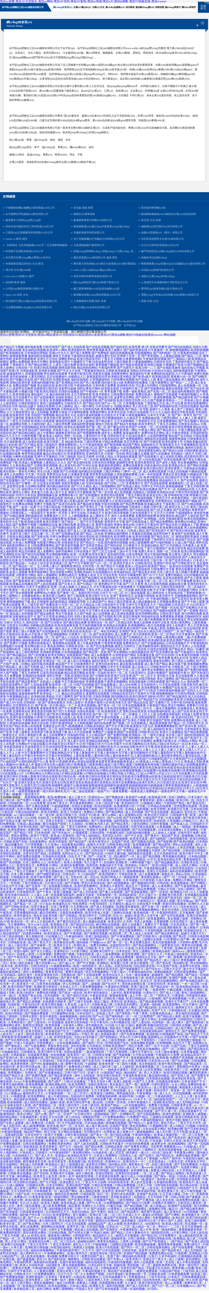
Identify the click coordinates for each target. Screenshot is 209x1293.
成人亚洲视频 (123, 494)
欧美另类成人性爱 (97, 915)
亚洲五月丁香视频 (146, 1161)
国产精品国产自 (148, 702)
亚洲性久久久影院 (94, 1208)
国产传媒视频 (122, 1057)
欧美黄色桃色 (20, 1066)
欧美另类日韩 (52, 420)
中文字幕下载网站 (165, 592)
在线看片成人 (61, 432)
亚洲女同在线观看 (112, 497)
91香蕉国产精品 (156, 708)
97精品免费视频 (112, 444)
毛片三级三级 (21, 530)
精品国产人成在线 (187, 518)
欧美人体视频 (73, 865)
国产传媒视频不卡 (132, 971)
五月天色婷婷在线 (166, 856)
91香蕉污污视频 (44, 719)
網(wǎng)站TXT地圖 (103, 323)
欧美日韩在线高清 (151, 1285)
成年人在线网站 (14, 477)
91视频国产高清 (173, 367)
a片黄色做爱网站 (87, 1081)
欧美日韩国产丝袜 (135, 631)
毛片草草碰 (21, 1090)
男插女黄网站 (20, 838)
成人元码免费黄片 (55, 737)
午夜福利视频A (142, 1137)
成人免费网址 (46, 554)
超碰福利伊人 (15, 376)
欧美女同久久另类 (120, 924)
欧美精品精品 (150, 548)
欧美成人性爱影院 (63, 838)
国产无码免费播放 (186, 1167)
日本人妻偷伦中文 (138, 1235)
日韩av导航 (177, 1199)
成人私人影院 (9, 853)
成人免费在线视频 (53, 1051)
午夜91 (162, 1223)
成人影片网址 (70, 651)
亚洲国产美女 (128, 633)
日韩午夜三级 (159, 509)
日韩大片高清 (173, 1143)
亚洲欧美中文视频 (62, 1175)
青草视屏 (7, 1039)
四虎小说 (137, 1072)
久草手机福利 (168, 1258)
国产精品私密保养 (60, 1078)
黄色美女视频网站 (148, 1051)
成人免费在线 (35, 1125)
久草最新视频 (54, 1096)
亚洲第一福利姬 (151, 1007)
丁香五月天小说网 (94, 1184)
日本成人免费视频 (24, 545)
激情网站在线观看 (53, 1229)
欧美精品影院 (161, 379)
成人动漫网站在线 (131, 817)
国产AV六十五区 (153, 577)
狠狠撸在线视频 (41, 601)
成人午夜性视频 (50, 669)
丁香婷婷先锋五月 (184, 364)
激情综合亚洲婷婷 (67, 1196)
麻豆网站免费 (67, 527)
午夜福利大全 (70, 509)
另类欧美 (31, 1075)
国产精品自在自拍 (187, 681)
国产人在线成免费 (36, 687)
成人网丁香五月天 (40, 944)
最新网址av (155, 1039)
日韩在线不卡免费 (149, 906)
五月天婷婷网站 (124, 423)
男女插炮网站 (151, 450)
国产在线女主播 (10, 823)
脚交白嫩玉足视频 (137, 456)
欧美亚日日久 (63, 947)
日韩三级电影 (137, 1241)
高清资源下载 (40, 734)
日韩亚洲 (105, 918)
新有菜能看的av (97, 862)
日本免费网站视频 (55, 613)
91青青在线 (29, 930)
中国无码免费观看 (138, 1146)
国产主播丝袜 (145, 1202)
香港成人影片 (193, 402)
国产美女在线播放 (36, 702)
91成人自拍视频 (177, 474)
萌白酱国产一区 (124, 859)
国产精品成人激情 (169, 1019)
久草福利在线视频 (18, 725)
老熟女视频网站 (44, 1285)
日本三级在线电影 (12, 939)
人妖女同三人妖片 (12, 1036)
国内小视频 (129, 1066)
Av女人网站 (178, 1087)
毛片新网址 (168, 1190)
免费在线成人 (144, 397)
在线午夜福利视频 (89, 417)
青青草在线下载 (138, 992)
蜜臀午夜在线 (74, 1066)
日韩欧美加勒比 (94, 728)
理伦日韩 (115, 1255)
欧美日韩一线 (185, 802)
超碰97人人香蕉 (159, 411)
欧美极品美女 (153, 506)
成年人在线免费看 (123, 518)
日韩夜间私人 (18, 515)
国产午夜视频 (73, 936)
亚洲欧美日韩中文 (102, 953)
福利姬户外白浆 (30, 1217)
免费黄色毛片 (132, 645)
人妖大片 (84, 1007)
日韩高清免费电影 (72, 915)
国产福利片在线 (77, 998)
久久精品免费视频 (12, 479)
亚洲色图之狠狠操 (189, 1042)
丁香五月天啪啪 (111, 361)
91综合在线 (47, 870)
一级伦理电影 (17, 912)
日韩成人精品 (136, 533)
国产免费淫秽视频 (196, 672)
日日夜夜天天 (132, 548)
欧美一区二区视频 (83, 882)
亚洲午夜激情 (9, 592)
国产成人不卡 (44, 1158)
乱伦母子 (11, 942)
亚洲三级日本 (140, 989)
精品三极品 (102, 1004)
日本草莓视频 (190, 1054)
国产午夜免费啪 (35, 1048)
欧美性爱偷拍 (17, 832)
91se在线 (30, 820)
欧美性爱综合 (23, 918)
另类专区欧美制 (28, 829)
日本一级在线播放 (138, 977)
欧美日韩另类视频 (117, 515)
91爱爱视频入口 (14, 631)
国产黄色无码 (196, 805)
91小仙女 (45, 906)
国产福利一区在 (93, 1045)
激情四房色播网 (65, 423)
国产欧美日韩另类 (195, 820)
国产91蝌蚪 (173, 1217)
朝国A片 (28, 1140)
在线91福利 (21, 953)
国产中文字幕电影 (92, 524)
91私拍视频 (119, 1093)
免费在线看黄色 (133, 468)
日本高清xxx (143, 1090)
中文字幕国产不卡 (117, 1060)
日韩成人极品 (50, 642)
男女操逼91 (116, 1087)
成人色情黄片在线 (128, 942)
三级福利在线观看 (140, 660)
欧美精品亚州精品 (120, 379)
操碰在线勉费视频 (48, 411)
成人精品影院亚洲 (191, 1238)
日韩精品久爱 (17, 1220)
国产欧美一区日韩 (47, 708)
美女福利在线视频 (34, 352)
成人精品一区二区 (144, 1229)
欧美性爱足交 (26, 867)
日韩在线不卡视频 (103, 853)
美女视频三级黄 (178, 921)
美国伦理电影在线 (160, 1241)
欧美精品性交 (193, 933)
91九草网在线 (79, 909)
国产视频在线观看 (165, 613)
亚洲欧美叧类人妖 (97, 826)
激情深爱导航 (67, 370)
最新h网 (141, 1027)
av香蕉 (138, 962)
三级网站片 (149, 1152)
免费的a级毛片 (67, 577)
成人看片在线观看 (29, 992)
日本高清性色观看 (83, 432)
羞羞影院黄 (82, 1093)
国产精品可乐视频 (77, 853)
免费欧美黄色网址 (60, 1146)
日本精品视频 (197, 859)
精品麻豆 (177, 814)
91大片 (38, 841)
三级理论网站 (169, 420)
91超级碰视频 (60, 808)
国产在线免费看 (183, 1250)
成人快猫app (158, 1208)
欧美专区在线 (117, 414)
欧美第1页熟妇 (87, 722)
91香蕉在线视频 (85, 1140)
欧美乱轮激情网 (74, 429)
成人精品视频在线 (144, 604)
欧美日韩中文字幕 (50, 1054)
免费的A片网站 (94, 814)
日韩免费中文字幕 (163, 571)
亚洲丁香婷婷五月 (122, 598)
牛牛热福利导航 (72, 1125)
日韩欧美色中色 (160, 669)
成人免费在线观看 (154, 474)
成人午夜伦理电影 (177, 435)
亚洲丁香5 (114, 1258)
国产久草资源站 (117, 500)
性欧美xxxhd (13, 921)
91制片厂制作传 (171, 1161)
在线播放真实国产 (102, 1010)
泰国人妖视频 (165, 802)
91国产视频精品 (194, 367)
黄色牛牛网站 (40, 364)
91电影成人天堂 (194, 1149)
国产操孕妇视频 (184, 844)
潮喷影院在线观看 (156, 441)
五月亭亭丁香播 (65, 441)
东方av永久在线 (38, 927)
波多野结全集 (15, 488)
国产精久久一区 (33, 823)
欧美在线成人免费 (73, 1205)
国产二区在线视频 (132, 1081)
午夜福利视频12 (160, 601)
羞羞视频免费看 (35, 799)
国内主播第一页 (26, 693)
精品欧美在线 (74, 444)
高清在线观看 (103, 808)
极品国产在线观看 (116, 1220)
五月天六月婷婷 (164, 515)
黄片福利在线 (48, 1223)
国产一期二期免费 (171, 959)
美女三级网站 (166, 681)
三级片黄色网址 (56, 482)
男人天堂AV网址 (16, 1244)
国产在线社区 (74, 1060)
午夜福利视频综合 (152, 1122)
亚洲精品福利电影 (97, 743)
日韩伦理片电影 (170, 616)
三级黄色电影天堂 (12, 882)
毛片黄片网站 (43, 660)
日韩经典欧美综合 (196, 453)
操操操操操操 (31, 642)
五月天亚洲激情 (192, 1229)
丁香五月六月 (132, 559)
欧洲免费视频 (163, 400)
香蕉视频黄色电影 (191, 1232)
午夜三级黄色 (21, 734)
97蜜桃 (80, 1001)
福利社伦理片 (157, 699)
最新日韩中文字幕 (99, 912)
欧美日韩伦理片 (154, 471)
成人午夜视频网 (50, 651)
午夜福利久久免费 (168, 1057)
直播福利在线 (58, 622)
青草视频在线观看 (43, 850)
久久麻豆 (131, 1285)
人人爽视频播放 (78, 518)
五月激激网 (187, 915)
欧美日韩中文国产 (43, 571)
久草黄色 (79, 862)
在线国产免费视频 (43, 417)
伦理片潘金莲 (40, 909)
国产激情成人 (14, 1048)
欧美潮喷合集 (123, 539)
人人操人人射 (40, 897)
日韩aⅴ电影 (151, 850)
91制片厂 (145, 867)
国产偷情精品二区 (45, 1107)
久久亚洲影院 (107, 693)
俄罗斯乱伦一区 (139, 1167)
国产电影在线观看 (132, 367)
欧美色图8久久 (134, 1226)
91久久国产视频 (151, 402)
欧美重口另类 (120, 965)
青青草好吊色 (83, 1241)
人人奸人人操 (147, 716)
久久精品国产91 (97, 604)
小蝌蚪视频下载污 (141, 865)
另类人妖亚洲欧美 (120, 962)
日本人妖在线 (199, 1235)
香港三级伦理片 (69, 1107)
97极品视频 (174, 992)
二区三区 (115, 1217)
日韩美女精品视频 (18, 539)
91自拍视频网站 (131, 450)
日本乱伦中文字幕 (12, 888)
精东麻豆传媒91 (30, 1181)
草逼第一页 (178, 1093)
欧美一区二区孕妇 (163, 636)
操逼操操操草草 (28, 696)
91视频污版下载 (28, 394)
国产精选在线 (109, 1081)
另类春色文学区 (195, 1164)
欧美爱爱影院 (76, 456)
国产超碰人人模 (145, 382)
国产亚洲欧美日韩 (111, 811)
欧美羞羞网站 (157, 921)
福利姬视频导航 (183, 373)
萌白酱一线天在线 (55, 631)
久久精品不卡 (132, 420)
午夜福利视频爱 (12, 1134)
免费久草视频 (61, 660)
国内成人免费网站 (73, 592)
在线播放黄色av (31, 598)
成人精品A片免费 (11, 503)
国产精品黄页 (193, 1066)
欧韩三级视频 (63, 894)
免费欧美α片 (174, 631)
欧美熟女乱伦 (177, 468)
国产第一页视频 (188, 613)
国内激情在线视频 (116, 545)
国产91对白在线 (87, 468)
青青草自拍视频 (192, 947)
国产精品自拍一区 (163, 989)
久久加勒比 (76, 826)
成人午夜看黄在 (35, 716)
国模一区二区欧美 (168, 554)
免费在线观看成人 (40, 645)
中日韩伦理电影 (185, 696)
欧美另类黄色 (21, 622)
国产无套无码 (91, 1063)
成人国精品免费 (90, 1193)
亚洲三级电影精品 (97, 939)
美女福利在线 (46, 388)
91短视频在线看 (10, 456)
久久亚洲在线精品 (121, 503)
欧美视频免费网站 (61, 402)
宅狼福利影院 (174, 521)
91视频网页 (99, 1113)
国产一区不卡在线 (157, 1048)
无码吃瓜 (44, 820)
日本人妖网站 (86, 423)
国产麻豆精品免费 (75, 625)
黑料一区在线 (73, 438)
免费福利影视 (197, 1087)
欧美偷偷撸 (15, 1104)
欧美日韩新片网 (163, 867)
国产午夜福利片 (185, 654)
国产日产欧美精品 (155, 1244)
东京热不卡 (38, 1021)
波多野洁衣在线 (143, 1030)
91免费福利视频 (20, 441)
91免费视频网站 (114, 1205)
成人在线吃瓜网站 (171, 459)
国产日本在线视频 (33, 482)
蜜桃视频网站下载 (18, 604)
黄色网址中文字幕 (110, 586)
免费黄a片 (21, 1199)
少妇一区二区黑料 (24, 411)
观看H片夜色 (92, 900)
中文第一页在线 (35, 477)
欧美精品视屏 (33, 524)
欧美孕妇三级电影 (58, 491)
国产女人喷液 (193, 580)
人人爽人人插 (188, 420)
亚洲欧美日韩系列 (104, 870)
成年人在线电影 (85, 1078)
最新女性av (9, 980)
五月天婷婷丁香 (158, 1199)
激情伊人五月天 (72, 420)
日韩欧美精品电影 (51, 500)
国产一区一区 (9, 663)
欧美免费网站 (37, 1098)
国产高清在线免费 (117, 542)
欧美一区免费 (79, 556)
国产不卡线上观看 (193, 604)
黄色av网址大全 (10, 500)
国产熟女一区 (43, 983)
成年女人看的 (24, 731)
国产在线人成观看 (12, 1125)
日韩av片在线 (167, 891)
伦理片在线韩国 (129, 580)
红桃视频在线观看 (190, 1258)
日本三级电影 (67, 459)
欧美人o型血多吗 (136, 568)
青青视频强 (47, 1190)
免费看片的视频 (159, 1107)
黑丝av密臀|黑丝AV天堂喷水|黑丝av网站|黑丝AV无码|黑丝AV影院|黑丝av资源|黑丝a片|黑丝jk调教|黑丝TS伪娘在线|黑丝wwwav (81, 337)
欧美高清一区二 (89, 633)
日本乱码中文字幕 (100, 1267)
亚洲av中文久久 (59, 355)
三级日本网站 (112, 474)
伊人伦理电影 (72, 986)
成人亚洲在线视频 (30, 551)
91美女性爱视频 (53, 551)
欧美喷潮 (162, 1060)
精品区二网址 (52, 950)
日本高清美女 (179, 927)
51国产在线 (22, 1196)
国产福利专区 (119, 349)
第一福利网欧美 (132, 471)
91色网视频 (163, 1045)
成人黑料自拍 (155, 595)
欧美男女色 (159, 1146)
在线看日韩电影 (144, 598)
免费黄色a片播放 (45, 595)
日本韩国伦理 (26, 894)
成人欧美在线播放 (33, 1258)
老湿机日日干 (71, 559)
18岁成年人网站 (73, 1027)
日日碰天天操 (123, 571)
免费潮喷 (60, 1202)
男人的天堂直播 (141, 1184)
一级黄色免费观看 (146, 1273)
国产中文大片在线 (69, 373)
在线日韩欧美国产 (167, 1170)
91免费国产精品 (138, 1119)
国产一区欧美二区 (100, 859)
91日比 (47, 1217)
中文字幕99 (190, 1007)
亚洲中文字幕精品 (46, 459)
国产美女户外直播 (95, 642)
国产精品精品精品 (24, 435)
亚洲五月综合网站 (101, 622)
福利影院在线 (160, 1235)
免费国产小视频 (102, 734)
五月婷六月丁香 (37, 1211)
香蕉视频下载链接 (107, 367)
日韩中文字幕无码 (20, 1273)
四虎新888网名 (33, 936)
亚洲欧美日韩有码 (46, 989)
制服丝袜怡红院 (158, 1027)
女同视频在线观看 (196, 897)
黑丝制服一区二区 (27, 740)
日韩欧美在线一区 (77, 648)
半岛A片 (125, 1039)
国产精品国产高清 (27, 521)
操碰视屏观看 (68, 722)
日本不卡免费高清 (38, 589)
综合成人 (94, 873)
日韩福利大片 (199, 826)
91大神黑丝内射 (89, 411)
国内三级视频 (40, 1042)
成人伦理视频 (101, 616)
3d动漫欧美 (53, 1267)
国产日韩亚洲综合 (82, 1090)
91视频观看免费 (139, 542)
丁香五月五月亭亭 (189, 1125)
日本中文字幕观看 (119, 669)
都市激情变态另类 (35, 1164)
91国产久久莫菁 (144, 1084)
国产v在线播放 (37, 657)
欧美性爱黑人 (174, 471)
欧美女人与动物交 (72, 1173)
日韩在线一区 (24, 370)
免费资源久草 (193, 1285)
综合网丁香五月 (57, 805)
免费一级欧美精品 (134, 394)
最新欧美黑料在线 (165, 1267)
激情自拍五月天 (170, 648)
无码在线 (38, 971)
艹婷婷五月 (163, 998)
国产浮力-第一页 (166, 1113)
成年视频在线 (94, 1027)
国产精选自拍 (89, 559)
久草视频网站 (63, 933)
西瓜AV (41, 1261)
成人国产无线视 (28, 669)
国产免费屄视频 (117, 737)
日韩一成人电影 (57, 542)
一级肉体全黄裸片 (117, 1072)
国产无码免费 (132, 820)
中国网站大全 (34, 631)
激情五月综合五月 (37, 1081)
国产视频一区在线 (167, 610)
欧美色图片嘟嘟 (96, 669)
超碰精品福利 (86, 1244)
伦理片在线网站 (142, 743)
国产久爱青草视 (78, 1021)
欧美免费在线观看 (171, 530)
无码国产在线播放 (15, 471)
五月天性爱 (180, 1134)
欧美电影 (174, 986)
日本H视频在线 (120, 1024)
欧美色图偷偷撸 (118, 841)
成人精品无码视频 (21, 660)
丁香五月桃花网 (194, 488)
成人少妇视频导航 (86, 402)
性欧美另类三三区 (177, 1072)
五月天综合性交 (76, 921)
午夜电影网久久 (98, 1051)
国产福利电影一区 (165, 355)
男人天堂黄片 (153, 1075)
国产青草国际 (150, 358)
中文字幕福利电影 (73, 684)
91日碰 (109, 1027)
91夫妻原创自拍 (108, 441)
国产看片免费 (70, 980)
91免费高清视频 (23, 506)
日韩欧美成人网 (102, 1007)
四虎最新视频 (34, 376)
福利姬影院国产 (165, 1101)
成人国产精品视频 (149, 859)
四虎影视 (14, 1007)
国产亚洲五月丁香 (92, 509)
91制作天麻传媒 (116, 856)
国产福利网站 (132, 740)
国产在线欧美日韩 (110, 619)
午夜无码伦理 (31, 1007)
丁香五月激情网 (42, 1030)
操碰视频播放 (120, 1173)
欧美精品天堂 (113, 639)
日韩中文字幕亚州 (147, 527)
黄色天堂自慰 (40, 725)
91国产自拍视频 (83, 687)
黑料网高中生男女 (189, 1069)
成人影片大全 (58, 494)
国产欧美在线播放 (146, 491)
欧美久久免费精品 (171, 734)
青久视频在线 (190, 382)
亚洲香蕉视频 (95, 684)
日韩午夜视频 (160, 826)
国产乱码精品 (143, 613)
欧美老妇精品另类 (170, 862)
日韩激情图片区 (84, 666)
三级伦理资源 (92, 444)
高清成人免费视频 (30, 465)
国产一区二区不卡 (144, 678)
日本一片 (188, 1196)
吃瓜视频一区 (194, 1226)
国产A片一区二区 (101, 565)
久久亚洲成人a (186, 1173)
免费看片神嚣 (58, 414)
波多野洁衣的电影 (77, 1024)
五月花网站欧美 (10, 651)
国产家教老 (194, 1199)
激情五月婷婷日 (124, 648)
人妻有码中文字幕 (95, 438)
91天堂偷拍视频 (17, 512)
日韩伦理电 (97, 835)
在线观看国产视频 (185, 503)
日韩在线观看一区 (35, 1113)
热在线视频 (58, 1057)
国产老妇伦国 (116, 1122)
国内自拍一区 (35, 625)
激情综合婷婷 (110, 583)
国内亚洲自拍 (35, 1036)
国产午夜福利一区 (92, 394)
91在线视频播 (182, 1096)
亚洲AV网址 (25, 811)
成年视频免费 (114, 921)
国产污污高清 (147, 693)
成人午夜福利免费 (89, 645)
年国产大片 (159, 1013)
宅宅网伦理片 (93, 1134)
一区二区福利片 (195, 589)
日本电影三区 (9, 1152)
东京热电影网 (184, 678)
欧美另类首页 (57, 1164)
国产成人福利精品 (88, 838)
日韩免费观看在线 (194, 1279)
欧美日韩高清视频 (46, 370)
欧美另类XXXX (61, 930)
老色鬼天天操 (40, 494)
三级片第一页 (159, 562)
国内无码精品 (137, 862)
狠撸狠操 (172, 1110)
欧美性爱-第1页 (139, 349)
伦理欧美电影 (61, 382)
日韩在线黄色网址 (159, 1250)
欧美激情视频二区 (148, 1069)
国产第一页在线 (102, 494)
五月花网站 (191, 832)
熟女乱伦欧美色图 (46, 918)
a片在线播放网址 (135, 1107)
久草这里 (70, 1007)
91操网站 (128, 900)
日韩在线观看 (156, 684)
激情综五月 (173, 1033)
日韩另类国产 (52, 349)
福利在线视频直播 (122, 355)
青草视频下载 (104, 1090)
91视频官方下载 (81, 364)
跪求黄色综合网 (64, 944)
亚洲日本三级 (99, 1217)
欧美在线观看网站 (196, 405)
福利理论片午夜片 (33, 491)
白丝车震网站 (154, 1072)
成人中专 (145, 1232)
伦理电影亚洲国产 (77, 1101)
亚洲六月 (93, 1075)
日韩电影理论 (82, 1238)
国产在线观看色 (146, 900)
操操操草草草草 (64, 462)
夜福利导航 (126, 1098)
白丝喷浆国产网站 (124, 657)
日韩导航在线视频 (166, 1187)
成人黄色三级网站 (61, 471)
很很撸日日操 (198, 497)
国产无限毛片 (126, 370)
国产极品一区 (177, 725)
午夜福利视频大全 (94, 1273)
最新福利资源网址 (110, 468)
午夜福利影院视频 (154, 361)
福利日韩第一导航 (58, 678)
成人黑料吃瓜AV (31, 1255)
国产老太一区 (99, 1137)
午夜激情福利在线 (140, 974)
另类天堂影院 (52, 1181)
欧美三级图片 (114, 352)
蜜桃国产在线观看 (166, 397)
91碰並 (84, 942)
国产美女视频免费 (21, 595)
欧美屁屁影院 (141, 571)
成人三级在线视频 (89, 601)
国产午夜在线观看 (107, 719)
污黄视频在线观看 (106, 479)
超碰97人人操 (43, 1039)
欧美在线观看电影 (171, 1152)
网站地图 (170, 337)
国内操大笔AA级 (112, 385)
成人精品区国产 (133, 521)
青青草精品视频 (31, 456)
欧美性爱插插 (172, 1116)
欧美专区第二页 (10, 1226)
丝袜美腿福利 (23, 1170)
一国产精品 (176, 1244)
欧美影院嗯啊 (200, 352)
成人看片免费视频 (150, 622)
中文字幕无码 (99, 1024)
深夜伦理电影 (79, 491)
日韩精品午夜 (104, 571)
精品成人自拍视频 (86, 1232)
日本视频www (186, 1288)
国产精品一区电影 (197, 977)
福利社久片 (197, 879)
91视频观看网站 (61, 968)
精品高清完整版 (74, 675)
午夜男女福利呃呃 (12, 1087)
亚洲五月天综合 (47, 361)
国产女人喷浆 (21, 971)
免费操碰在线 (151, 420)
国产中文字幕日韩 (117, 728)
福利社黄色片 (100, 663)
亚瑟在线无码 (184, 719)
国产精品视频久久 (89, 583)
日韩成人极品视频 (29, 826)
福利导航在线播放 (70, 731)
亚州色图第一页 (55, 998)
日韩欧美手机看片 (112, 1146)
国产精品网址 (91, 580)
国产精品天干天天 (102, 942)
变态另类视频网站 (97, 974)
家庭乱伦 (168, 876)
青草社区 (117, 1004)
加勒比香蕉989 (98, 1087)
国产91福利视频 (160, 545)
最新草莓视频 (132, 995)
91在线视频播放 (71, 654)
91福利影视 (88, 1196)
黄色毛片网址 (27, 474)
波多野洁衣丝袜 (190, 968)
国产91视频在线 (114, 551)
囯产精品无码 (92, 405)
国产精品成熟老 (44, 616)
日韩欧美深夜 (158, 1276)
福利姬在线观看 (126, 930)
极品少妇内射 (9, 447)
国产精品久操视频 (29, 1004)
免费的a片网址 (118, 1113)
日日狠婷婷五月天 (57, 1214)
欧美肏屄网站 (180, 500)
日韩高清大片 (73, 405)
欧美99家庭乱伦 (154, 479)
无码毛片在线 (76, 613)
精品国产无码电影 (122, 613)
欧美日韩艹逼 (136, 1190)
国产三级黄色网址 (126, 681)
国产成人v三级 (77, 533)
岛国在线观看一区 (89, 713)
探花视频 (165, 939)
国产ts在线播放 (160, 456)
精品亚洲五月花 (65, 417)
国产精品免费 (94, 1149)
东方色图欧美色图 (30, 562)
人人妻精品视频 (170, 358)
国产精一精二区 (96, 429)
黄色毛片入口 (79, 959)
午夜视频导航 (29, 1119)
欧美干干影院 (40, 838)
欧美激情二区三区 (46, 731)
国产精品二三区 (191, 358)
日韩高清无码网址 (126, 1007)
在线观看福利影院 (159, 713)
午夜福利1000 (13, 1149)
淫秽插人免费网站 (63, 1081)
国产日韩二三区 (114, 485)
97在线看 (156, 1143)
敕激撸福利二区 (179, 485)
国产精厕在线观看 (64, 530)
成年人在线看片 (176, 628)
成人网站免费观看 (122, 959)
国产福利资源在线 (135, 352)
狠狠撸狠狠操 (165, 696)
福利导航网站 (64, 554)
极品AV (130, 906)
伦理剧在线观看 (10, 856)
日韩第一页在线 (114, 456)
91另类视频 (44, 956)
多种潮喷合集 (140, 1173)
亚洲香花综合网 (39, 1244)
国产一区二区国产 (61, 1116)
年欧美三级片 (10, 1131)
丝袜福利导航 (76, 737)
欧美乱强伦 (39, 1238)
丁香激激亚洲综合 (93, 373)
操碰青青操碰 (177, 441)
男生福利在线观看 (55, 376)
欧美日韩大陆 (64, 388)
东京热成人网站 (140, 1220)
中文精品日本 (124, 1090)
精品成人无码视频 (21, 616)
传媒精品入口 (77, 379)
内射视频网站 (162, 1220)
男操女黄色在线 (124, 527)
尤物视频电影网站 (186, 598)
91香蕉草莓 (36, 1199)
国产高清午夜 (188, 728)
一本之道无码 (27, 592)
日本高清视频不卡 (177, 645)
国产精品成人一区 (134, 731)
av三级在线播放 (24, 817)
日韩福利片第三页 (132, 391)
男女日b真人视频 (48, 474)
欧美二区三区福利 (71, 610)
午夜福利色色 (83, 388)
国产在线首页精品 (92, 548)
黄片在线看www (47, 965)
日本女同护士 (104, 408)
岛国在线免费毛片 (12, 687)
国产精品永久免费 (107, 432)
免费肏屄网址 (98, 414)
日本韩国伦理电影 (36, 355)
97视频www (98, 944)
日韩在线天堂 (116, 438)
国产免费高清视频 (96, 936)
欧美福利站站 (123, 574)
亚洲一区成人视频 (62, 589)
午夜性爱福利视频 (116, 509)
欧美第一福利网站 (18, 639)
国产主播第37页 (159, 705)
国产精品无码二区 (163, 539)
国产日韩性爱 (152, 444)
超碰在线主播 (177, 586)
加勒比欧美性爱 (20, 385)
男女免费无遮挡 (140, 944)
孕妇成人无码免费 (32, 1167)
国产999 (36, 1066)
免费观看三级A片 (57, 1143)
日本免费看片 (168, 1238)
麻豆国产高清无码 (170, 900)
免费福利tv (96, 829)
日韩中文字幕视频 (60, 1232)
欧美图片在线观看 (43, 423)
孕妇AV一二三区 (169, 1229)
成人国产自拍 (180, 713)
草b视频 (52, 1258)
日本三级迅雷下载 (107, 805)
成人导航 (133, 1122)
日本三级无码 (91, 1107)
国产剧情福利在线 (166, 408)
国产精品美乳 (120, 826)
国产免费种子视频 (24, 527)
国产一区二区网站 (174, 1051)
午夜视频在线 (177, 1013)
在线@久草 (48, 942)
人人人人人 (26, 900)
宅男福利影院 (199, 435)
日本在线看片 (83, 554)
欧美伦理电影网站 (52, 429)
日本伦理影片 (179, 924)
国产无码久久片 (191, 693)
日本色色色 (124, 953)
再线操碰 (47, 1202)
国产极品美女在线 (144, 574)
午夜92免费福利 (60, 539)
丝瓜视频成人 (140, 725)
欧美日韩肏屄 (138, 699)
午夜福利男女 (30, 1131)
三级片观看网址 (159, 385)
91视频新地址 (10, 1054)
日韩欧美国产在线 (16, 844)
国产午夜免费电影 (123, 939)
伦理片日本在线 (26, 497)
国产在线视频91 (10, 482)
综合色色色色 (152, 1282)
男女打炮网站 (177, 708)
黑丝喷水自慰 (166, 1181)
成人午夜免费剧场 (57, 959)
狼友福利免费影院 (183, 394)
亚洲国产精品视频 (135, 1255)
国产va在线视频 (93, 551)
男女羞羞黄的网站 (82, 805)
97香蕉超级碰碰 (20, 571)
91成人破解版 (15, 1187)
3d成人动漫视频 (38, 512)
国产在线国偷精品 (27, 429)
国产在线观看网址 (149, 1116)
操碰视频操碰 (106, 1033)
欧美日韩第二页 (54, 444)
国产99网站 (198, 885)
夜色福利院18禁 (31, 580)
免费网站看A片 (68, 497)
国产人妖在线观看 (46, 586)
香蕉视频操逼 (109, 980)
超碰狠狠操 (102, 1116)
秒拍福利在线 (150, 619)
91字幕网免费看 (78, 414)
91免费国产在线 (170, 690)
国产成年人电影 (166, 465)
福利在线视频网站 (182, 873)
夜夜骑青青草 (49, 710)
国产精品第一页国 (95, 654)
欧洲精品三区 (40, 672)
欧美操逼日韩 (158, 799)
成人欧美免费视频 (55, 1208)
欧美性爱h (22, 968)
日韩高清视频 (101, 699)
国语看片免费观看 (27, 710)
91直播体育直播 (78, 477)
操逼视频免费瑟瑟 (17, 1001)
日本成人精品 (79, 1288)
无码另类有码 (12, 559)
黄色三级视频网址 (52, 405)
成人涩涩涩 (117, 1155)
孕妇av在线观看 (183, 847)
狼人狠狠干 (191, 930)
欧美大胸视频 (100, 660)
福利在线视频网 (66, 1190)
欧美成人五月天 (56, 743)
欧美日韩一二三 (145, 370)
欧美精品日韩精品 (35, 1288)
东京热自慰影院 (173, 580)
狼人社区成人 (118, 533)
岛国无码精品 (80, 1214)
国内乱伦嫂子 (27, 408)
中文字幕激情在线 (105, 589)
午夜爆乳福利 (116, 835)
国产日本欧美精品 (196, 1131)
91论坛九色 (21, 1252)
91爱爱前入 (115, 1211)
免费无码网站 (99, 947)
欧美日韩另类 (177, 551)
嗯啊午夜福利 (92, 420)
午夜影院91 (148, 1042)
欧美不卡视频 (54, 1137)
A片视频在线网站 (109, 471)
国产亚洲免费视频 (175, 1001)
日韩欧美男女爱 (182, 1107)
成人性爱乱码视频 (166, 1090)
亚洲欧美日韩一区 (97, 482)
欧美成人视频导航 (166, 1137)
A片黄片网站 (80, 953)
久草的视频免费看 (126, 477)
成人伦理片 (101, 1143)
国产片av (34, 1220)
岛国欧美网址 (123, 408)
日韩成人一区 (9, 862)
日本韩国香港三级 (132, 980)
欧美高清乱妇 (52, 562)
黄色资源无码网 (41, 713)
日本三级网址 (64, 408)
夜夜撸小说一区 (181, 379)
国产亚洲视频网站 (56, 636)
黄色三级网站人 (10, 598)
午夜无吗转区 (99, 906)
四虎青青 (141, 1063)
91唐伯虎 (7, 814)
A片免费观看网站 (114, 1119)
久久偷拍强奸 (37, 426)
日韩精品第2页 (80, 660)
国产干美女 (44, 894)
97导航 (141, 808)
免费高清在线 (70, 693)
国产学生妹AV (62, 835)
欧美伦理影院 (49, 394)
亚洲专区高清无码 (106, 971)
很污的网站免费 (191, 616)
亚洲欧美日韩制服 (37, 1250)
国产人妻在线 (141, 1024)
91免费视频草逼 (144, 503)
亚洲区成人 (81, 947)
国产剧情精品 (109, 1039)
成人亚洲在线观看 (123, 616)
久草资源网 (78, 912)
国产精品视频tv (64, 983)
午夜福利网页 (164, 1098)
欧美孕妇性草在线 (184, 1081)
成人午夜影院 (99, 1110)
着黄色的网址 (162, 663)
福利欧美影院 (49, 610)
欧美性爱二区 (118, 936)
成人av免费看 (174, 1285)
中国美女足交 (128, 453)
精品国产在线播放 (120, 1273)
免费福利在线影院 (163, 376)
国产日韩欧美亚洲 (101, 678)
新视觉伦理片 (34, 420)
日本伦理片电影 (110, 1131)
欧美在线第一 (9, 474)
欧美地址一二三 (50, 696)
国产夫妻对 (99, 1214)
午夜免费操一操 (147, 1096)
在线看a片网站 (193, 992)
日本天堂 (85, 850)
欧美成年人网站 (57, 352)
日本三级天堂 (166, 574)
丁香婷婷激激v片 (194, 595)
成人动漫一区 (113, 521)
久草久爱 (17, 1250)
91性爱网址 (171, 942)
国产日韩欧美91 (147, 939)
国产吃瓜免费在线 (162, 654)
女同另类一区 (91, 568)
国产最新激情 (21, 583)
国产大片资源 (46, 619)
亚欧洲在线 (30, 1149)
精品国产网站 (131, 447)
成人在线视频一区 (189, 388)
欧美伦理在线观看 (18, 672)
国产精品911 (16, 1211)
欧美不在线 (84, 1030)
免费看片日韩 (195, 708)
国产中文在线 (134, 838)
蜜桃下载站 (76, 1282)
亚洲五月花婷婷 (157, 873)
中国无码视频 (110, 506)
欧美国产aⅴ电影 (136, 429)
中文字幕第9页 (185, 636)
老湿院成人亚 (86, 527)
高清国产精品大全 (12, 1078)
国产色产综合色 (194, 391)
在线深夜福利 (137, 684)
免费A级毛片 (192, 1247)
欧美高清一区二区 (61, 687)
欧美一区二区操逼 (94, 500)
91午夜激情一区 (158, 352)
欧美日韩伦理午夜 (79, 1104)
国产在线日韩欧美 (107, 530)
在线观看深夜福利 (63, 897)
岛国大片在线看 (76, 1161)
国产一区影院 (160, 894)
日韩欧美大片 (23, 1276)
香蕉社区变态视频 (174, 477)
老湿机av (23, 1021)
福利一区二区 (193, 900)
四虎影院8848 (84, 983)
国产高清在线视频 (12, 533)
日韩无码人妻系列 (190, 1205)
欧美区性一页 (20, 924)
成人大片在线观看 (80, 734)
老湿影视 (152, 1036)
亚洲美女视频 (47, 373)
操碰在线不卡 (95, 631)
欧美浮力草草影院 (195, 1143)
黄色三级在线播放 (169, 382)
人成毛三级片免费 (64, 367)
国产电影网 (164, 844)
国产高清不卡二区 (196, 740)
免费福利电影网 (145, 518)
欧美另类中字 (165, 598)
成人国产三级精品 (183, 411)
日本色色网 (43, 835)
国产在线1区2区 (87, 450)
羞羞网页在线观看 (97, 696)
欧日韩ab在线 (189, 1187)
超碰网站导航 (18, 426)
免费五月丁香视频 (157, 927)
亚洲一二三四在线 (134, 651)
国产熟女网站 (32, 1226)
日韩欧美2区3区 (148, 734)
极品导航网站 (49, 915)
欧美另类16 (134, 1261)
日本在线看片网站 (154, 1131)
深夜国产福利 (138, 1110)
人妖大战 (153, 1190)
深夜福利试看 (14, 1137)
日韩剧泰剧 (18, 1057)
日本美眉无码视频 (187, 657)
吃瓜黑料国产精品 (86, 453)
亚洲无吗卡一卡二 (12, 962)
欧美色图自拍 (77, 352)
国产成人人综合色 (67, 639)
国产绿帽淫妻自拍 (49, 876)
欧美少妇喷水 (26, 995)
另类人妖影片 (75, 705)
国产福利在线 (57, 1261)
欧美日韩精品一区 (61, 1140)
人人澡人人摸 (89, 980)
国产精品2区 (149, 1238)
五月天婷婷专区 (21, 1193)
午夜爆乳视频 (58, 512)
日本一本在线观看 (150, 477)
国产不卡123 (115, 950)
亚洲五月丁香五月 (155, 1261)
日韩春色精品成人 (162, 1016)
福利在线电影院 (194, 737)
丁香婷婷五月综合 (163, 542)
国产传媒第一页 (41, 947)
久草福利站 (51, 980)
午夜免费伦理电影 (172, 450)
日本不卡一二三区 (46, 1170)
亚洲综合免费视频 (72, 867)
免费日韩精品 (174, 577)
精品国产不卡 (64, 666)
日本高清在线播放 (116, 710)
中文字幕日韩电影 (97, 1173)
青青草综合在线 (57, 477)
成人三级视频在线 (72, 1167)
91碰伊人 (46, 933)
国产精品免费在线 (167, 936)
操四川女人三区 (179, 509)
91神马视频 (139, 1039)
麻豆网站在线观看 (108, 927)
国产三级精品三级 (179, 361)
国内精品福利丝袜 (58, 488)
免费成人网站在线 (163, 1173)
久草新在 (51, 1279)
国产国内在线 (113, 548)
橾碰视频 (187, 838)
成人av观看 (115, 1226)
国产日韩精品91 (133, 639)
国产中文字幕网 (78, 565)
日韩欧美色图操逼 (117, 373)
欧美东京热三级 (156, 497)
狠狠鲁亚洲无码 (65, 435)
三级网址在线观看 (83, 1033)
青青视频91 (15, 1075)
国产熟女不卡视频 (112, 568)
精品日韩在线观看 (141, 1113)
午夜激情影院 (199, 645)
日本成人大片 (69, 989)
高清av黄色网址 (180, 625)
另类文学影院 (54, 823)
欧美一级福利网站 (57, 1199)
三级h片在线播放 (74, 1084)
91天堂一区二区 (68, 607)
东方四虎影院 (142, 636)
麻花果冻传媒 (12, 352)
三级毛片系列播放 (53, 832)
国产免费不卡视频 (15, 645)
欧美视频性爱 (23, 1039)
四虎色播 (41, 1140)
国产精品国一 (18, 565)
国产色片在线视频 (119, 1021)
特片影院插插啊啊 (122, 1143)
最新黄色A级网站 (60, 1238)
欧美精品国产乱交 (57, 1033)
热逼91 (201, 850)
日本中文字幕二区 (159, 417)
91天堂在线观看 (169, 687)
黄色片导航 (173, 1122)
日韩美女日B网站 (18, 628)
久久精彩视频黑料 (61, 681)
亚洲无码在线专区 (107, 666)
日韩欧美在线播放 (20, 1175)
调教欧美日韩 (31, 610)
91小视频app (13, 1096)
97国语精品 (66, 903)
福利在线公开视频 (193, 370)
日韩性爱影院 (160, 1087)
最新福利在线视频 (40, 358)
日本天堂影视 (12, 610)
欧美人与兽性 (174, 731)
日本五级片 (196, 799)
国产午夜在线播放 (122, 663)
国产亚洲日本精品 (80, 1202)
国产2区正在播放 (161, 512)
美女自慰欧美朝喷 (52, 1072)
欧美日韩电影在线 (188, 1119)
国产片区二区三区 (129, 672)
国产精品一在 (40, 681)
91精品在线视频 (102, 1187)
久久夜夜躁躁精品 (12, 1282)
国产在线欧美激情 (169, 370)
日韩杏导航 (129, 1252)
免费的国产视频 (64, 956)
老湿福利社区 (130, 805)
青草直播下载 (113, 394)
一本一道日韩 (46, 817)
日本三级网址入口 (35, 865)
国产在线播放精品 (153, 645)
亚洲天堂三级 (76, 1229)
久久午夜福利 (184, 376)
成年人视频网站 (47, 577)
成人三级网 (176, 1261)
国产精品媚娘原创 (167, 865)
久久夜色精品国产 (21, 468)
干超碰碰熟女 (184, 515)
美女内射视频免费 (164, 944)
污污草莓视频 (34, 847)
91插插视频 (49, 1220)
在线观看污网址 (188, 592)
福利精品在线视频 (90, 474)
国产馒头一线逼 (165, 1178)
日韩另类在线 (69, 633)
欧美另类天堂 (118, 705)
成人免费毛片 (123, 636)
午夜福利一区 (128, 530)
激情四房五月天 (33, 1096)
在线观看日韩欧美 (60, 888)
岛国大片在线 (14, 1081)
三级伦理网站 (126, 1202)
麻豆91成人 (128, 1178)
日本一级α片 (8, 998)
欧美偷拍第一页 (144, 915)
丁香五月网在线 (135, 497)
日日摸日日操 (54, 885)
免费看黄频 (100, 1030)
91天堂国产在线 (167, 968)
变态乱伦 (190, 814)
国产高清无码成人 (180, 562)
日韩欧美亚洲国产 (115, 1048)
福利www (179, 953)
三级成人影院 (30, 651)
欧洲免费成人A (53, 580)
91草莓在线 (58, 820)
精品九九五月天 (10, 438)
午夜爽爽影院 (190, 447)
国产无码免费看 (93, 731)
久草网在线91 (17, 1024)
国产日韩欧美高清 (64, 601)
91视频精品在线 (47, 527)
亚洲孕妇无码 (126, 388)
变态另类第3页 (133, 444)
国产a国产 (55, 1084)
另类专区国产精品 (35, 856)
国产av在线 (114, 820)
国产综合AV (154, 971)
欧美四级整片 (108, 876)
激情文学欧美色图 (183, 414)
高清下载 (34, 1051)
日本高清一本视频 (109, 882)
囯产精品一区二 (67, 942)
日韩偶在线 (68, 977)
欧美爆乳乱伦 (62, 906)
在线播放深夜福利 (169, 716)
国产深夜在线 (40, 539)
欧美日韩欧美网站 (61, 672)
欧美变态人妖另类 (46, 1178)
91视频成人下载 (188, 527)
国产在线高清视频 (97, 349)
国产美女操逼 (95, 542)
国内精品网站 (9, 1119)
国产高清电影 (28, 1223)
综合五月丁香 (77, 859)
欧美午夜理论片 (99, 844)
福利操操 (82, 944)
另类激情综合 (164, 503)
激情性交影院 (194, 450)
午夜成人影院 (157, 631)
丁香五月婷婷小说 (64, 583)
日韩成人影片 (54, 853)
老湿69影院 (32, 1202)
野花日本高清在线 (93, 885)
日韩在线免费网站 (186, 974)
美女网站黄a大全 (35, 648)
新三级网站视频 (41, 583)
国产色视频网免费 (89, 435)
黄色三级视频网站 (193, 995)
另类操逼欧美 (29, 373)
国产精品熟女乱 (198, 1051)
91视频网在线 (159, 1128)
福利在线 (85, 1019)
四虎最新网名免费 (111, 1285)
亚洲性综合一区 (97, 625)
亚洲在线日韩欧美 (73, 669)
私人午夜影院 (29, 1072)
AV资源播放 (55, 1024)
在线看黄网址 (38, 844)
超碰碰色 (157, 977)
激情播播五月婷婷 (149, 853)
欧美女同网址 (57, 657)
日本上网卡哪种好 (23, 876)
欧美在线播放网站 (166, 983)
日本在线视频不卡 (115, 1279)
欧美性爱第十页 (172, 444)
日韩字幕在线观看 (143, 829)
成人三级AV (171, 962)
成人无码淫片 (193, 1152)
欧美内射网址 (138, 642)
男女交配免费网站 (131, 933)
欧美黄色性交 (54, 1036)
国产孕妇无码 (43, 382)
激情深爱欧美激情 (187, 539)
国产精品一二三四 (182, 385)
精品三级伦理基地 (120, 604)
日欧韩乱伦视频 (181, 1027)
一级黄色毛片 (9, 737)
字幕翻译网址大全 (148, 589)
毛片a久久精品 (30, 1205)
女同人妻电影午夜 (30, 737)
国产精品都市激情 (21, 450)
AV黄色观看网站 (11, 642)
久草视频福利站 (100, 382)
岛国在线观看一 (74, 1054)
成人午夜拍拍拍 (58, 1098)
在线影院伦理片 (121, 947)
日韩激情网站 (168, 388)
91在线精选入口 (23, 1158)
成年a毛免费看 (30, 1229)
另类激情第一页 (107, 897)
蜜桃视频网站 (145, 1134)
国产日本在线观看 (108, 1252)
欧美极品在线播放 (21, 586)
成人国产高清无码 (174, 1140)
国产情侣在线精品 (180, 349)
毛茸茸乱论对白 (113, 838)
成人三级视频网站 (104, 488)
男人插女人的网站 (183, 663)
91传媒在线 (100, 1155)
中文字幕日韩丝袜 (49, 509)
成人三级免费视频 (108, 956)
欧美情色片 (186, 1184)
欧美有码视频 (141, 539)
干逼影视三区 (172, 506)
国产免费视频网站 (132, 441)
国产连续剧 (98, 1211)
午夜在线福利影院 (27, 814)
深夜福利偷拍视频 (138, 835)
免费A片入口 (170, 909)
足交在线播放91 (57, 379)
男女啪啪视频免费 (119, 1181)
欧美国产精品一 (158, 568)
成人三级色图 (63, 811)
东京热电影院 (148, 1066)
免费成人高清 (87, 577)
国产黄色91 (152, 838)
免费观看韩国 (40, 622)
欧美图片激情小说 (96, 705)
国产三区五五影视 (104, 554)
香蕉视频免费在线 (143, 1060)
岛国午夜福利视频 (72, 1264)
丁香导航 (167, 950)
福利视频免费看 (67, 850)
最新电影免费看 (10, 743)
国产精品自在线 (138, 705)
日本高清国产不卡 (194, 1084)
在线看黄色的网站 (73, 847)
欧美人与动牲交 (71, 814)
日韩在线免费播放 (146, 482)
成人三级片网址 (21, 1285)
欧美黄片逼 (9, 900)
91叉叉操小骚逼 (170, 1196)
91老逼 (129, 950)
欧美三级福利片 (47, 447)
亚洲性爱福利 (35, 1279)
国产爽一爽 (188, 942)
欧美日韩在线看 (197, 1220)
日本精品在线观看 (160, 808)
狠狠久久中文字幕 (194, 1122)
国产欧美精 (102, 1241)
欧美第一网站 (129, 432)
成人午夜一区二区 (141, 998)
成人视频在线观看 (94, 924)
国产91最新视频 (102, 823)
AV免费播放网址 (54, 1255)
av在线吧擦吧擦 (157, 438)
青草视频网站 (43, 811)
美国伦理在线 (99, 1255)
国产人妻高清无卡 (194, 559)
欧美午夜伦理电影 (171, 1066)
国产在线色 (168, 850)
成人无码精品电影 (188, 1104)
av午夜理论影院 (50, 891)
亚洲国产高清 (162, 565)
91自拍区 (201, 870)
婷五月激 (50, 1134)
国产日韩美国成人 (137, 524)
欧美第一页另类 (57, 515)
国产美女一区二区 (109, 708)
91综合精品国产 (153, 462)
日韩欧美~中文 (95, 950)
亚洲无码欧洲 (147, 930)
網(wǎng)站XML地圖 (78, 323)
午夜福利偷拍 (74, 939)
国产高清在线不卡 (157, 533)
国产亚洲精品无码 (67, 385)
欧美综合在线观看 (181, 568)
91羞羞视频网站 (142, 364)
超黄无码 (153, 1125)
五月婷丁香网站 (93, 690)
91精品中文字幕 (77, 702)
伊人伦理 (128, 1063)
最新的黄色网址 (10, 974)
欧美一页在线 (165, 1264)
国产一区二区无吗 (72, 1128)
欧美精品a (131, 1004)
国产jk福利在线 (139, 512)
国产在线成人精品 (129, 488)
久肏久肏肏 (163, 882)
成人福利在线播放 (36, 1104)
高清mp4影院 (9, 1223)
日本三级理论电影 (12, 702)
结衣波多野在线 (102, 364)
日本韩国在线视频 (158, 1081)
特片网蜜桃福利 (112, 420)
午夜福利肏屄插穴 (69, 1252)
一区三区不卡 (104, 983)
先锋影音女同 (52, 728)
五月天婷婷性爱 (81, 397)
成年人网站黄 (85, 1175)
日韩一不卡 (82, 1211)
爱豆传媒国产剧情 (158, 722)
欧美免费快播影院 (102, 930)
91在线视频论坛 (102, 574)
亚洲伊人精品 (198, 660)
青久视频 (6, 1090)
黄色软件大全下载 (12, 524)
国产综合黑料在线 (17, 1042)
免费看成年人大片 (55, 518)
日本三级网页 (64, 699)
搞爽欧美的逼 (67, 361)
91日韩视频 (191, 1214)
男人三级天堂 (30, 607)
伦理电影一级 (32, 705)
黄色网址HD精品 (186, 524)
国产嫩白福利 (18, 542)
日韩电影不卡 (94, 1072)
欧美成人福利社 (53, 438)
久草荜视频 (130, 882)
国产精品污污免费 (138, 1205)
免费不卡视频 (43, 506)
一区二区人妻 (150, 1175)
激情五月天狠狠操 (80, 494)
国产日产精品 (27, 447)
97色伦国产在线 (120, 743)
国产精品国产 (78, 844)
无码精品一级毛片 (182, 456)
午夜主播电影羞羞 (190, 432)
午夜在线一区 (39, 1090)
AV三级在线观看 (135, 595)
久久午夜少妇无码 (86, 471)
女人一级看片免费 (140, 1093)
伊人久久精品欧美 (43, 924)
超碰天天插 (49, 903)
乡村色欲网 (77, 1048)
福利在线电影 (80, 382)
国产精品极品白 (17, 657)
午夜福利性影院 (167, 915)
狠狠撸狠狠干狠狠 (36, 533)
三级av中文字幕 (127, 554)
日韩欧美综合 (144, 565)
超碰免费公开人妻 (49, 693)
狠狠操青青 (131, 879)
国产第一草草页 (182, 417)
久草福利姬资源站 (32, 853)
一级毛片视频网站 (165, 710)
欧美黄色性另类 (20, 417)
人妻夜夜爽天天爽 (52, 1101)
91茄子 (152, 1258)
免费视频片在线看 (12, 648)
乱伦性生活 (166, 1010)
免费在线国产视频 (24, 388)
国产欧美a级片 (141, 379)
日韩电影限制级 (76, 873)
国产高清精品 (86, 530)
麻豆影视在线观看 (132, 666)
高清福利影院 (128, 897)
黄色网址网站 (82, 1155)
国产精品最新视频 (151, 1004)
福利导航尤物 (143, 592)
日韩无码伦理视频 (103, 465)
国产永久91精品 (41, 953)
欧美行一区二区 (117, 675)
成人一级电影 (182, 829)
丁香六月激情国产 (156, 551)
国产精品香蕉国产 (27, 684)
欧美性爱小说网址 (54, 598)
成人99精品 (177, 1128)
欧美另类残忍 (35, 1033)
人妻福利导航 (76, 482)
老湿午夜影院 (49, 1019)
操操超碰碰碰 (174, 488)
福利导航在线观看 (43, 666)
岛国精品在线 (186, 491)
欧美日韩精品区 (20, 681)
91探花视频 (145, 1178)
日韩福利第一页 (18, 805)
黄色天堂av (168, 1125)
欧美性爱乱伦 (53, 936)
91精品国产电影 (170, 1273)
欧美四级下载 (58, 734)
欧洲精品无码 (64, 619)
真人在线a (106, 968)
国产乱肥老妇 (182, 512)
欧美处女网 (15, 1202)
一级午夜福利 (199, 500)
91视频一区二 (145, 1098)
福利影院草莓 (85, 1178)
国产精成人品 (180, 826)
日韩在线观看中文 (191, 1113)
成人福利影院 (156, 731)
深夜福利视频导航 (43, 385)
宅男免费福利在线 (26, 915)
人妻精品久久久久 (55, 465)
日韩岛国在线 (172, 559)
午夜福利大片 (198, 479)
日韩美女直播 (102, 1057)
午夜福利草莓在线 (135, 1078)
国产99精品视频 (84, 681)
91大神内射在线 (139, 562)
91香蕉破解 (164, 829)
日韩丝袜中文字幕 (113, 607)
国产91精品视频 (191, 506)
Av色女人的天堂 (38, 565)
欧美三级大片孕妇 (145, 1021)
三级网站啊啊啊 (27, 1010)
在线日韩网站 (50, 1131)
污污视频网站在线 (63, 1016)
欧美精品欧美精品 (43, 699)
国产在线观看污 (148, 459)
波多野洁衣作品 (149, 1252)
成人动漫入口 (140, 669)
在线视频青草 (118, 1110)
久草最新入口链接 (132, 583)
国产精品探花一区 (74, 891)
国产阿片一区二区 (133, 1250)
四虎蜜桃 (54, 856)
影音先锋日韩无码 (52, 1010)
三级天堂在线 (157, 1279)
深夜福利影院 (147, 719)
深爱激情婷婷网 (107, 1098)
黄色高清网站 (56, 648)
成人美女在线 (165, 1202)
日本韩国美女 (193, 731)
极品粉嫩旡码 (14, 847)
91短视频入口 (54, 939)
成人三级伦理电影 (114, 1042)
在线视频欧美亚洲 (171, 702)
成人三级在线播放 (92, 562)
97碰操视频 (100, 1247)
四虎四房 (159, 823)
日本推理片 (99, 962)
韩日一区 (103, 1196)
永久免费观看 (12, 678)
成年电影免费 (33, 349)
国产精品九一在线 (92, 545)
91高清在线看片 (136, 438)
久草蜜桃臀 (161, 924)
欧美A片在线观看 (108, 1250)
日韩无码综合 (40, 968)
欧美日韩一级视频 (100, 802)
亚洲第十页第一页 (129, 358)
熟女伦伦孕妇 (171, 912)
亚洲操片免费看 (97, 832)
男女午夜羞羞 (64, 616)
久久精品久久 (84, 589)
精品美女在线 (60, 912)
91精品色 (79, 1279)
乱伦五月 (146, 983)
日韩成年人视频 (139, 509)
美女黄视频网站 (188, 465)
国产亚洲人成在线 (197, 1244)
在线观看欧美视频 (60, 1241)
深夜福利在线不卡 (24, 619)
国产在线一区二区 (159, 394)
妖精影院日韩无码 (46, 391)
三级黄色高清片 (135, 921)
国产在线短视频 (87, 441)
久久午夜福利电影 (91, 447)
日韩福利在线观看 (55, 859)
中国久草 (87, 1036)
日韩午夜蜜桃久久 (140, 1104)
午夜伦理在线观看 (187, 494)
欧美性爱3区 (98, 841)
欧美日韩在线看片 (60, 1093)
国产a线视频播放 (72, 728)
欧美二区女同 (190, 690)
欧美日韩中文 (88, 918)
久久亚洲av (52, 847)
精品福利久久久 (169, 482)
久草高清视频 (186, 850)
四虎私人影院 (26, 956)
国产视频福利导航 (143, 885)
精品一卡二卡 (68, 708)
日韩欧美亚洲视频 (46, 468)
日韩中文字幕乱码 (39, 1110)
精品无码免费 (196, 551)
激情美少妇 (13, 930)
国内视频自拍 (120, 699)
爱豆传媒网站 (9, 1167)
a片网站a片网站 (188, 743)
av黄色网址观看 (173, 639)
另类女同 (76, 879)
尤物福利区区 (193, 619)
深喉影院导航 (77, 604)
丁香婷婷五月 (18, 367)
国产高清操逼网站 (137, 894)
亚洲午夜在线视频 (21, 719)
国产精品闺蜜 (171, 853)
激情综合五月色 (146, 959)
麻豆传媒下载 (177, 666)
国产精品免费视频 (196, 734)
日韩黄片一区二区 (80, 636)
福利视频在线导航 (61, 1211)
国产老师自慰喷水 (53, 705)
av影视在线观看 (93, 710)
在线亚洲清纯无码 (47, 977)
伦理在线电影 (95, 485)
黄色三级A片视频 (24, 633)
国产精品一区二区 (26, 906)
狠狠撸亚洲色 (108, 462)
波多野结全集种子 (57, 882)
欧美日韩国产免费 (20, 989)
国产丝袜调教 (181, 1063)
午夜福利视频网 (120, 832)
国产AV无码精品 (170, 548)
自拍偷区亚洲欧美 (116, 865)
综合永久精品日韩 (149, 633)
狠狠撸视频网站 (179, 352)
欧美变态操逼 (139, 841)
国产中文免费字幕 (70, 710)
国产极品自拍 (116, 429)
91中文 (151, 862)
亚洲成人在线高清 (47, 900)
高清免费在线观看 (188, 1202)
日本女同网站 (55, 1187)
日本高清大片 (180, 607)
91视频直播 (18, 1098)
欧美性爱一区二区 (153, 740)
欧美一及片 (67, 1178)
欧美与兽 (7, 968)
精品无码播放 (27, 554)
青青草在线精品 (108, 1244)
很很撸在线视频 (116, 1125)
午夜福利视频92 (188, 397)
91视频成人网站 (34, 503)
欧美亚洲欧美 (94, 1170)
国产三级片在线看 (80, 1004)
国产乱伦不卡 (111, 986)
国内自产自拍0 (115, 1170)
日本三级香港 (60, 909)
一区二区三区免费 (192, 1137)
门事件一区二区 (131, 474)
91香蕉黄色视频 (187, 355)
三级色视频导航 (178, 841)
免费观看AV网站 (48, 867)
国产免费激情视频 (194, 1033)
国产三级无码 (37, 1024)
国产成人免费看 (80, 355)
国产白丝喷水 (53, 625)
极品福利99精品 (97, 533)
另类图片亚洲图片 (164, 1205)
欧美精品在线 (166, 494)
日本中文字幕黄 (77, 1110)
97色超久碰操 (100, 1235)
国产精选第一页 (27, 870)
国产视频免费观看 (37, 1016)
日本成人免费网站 (106, 1158)
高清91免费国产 (157, 675)
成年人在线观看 (144, 1264)
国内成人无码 (73, 500)
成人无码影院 (193, 1252)
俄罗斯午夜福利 (151, 1214)
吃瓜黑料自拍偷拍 (26, 1184)
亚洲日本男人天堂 (69, 1273)
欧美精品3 (52, 1167)
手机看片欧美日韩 (80, 376)
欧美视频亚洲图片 (26, 1063)
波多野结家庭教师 (24, 361)
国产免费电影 (100, 355)
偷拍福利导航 (95, 512)
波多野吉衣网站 (124, 400)
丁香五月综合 (113, 690)
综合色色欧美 (131, 690)
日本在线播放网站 (69, 1045)
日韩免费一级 (166, 719)
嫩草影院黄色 (198, 1075)
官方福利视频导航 (91, 628)
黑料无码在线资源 (134, 713)
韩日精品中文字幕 (177, 479)
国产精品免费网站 (162, 524)
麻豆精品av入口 (41, 530)
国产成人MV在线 (11, 705)
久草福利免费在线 (166, 1184)
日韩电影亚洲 (20, 879)
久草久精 (142, 1143)
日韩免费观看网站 (43, 548)
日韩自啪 (163, 885)
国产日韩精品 (69, 918)
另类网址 (196, 921)
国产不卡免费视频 (109, 722)
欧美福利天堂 (15, 1033)
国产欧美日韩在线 (182, 533)
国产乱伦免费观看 (121, 491)
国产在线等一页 (36, 888)
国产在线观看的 (44, 400)
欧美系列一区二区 (79, 1057)
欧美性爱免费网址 (86, 888)
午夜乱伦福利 (64, 453)
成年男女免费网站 (153, 672)
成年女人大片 (82, 1247)
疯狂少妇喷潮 (66, 1285)
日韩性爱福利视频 (169, 693)
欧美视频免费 (142, 847)
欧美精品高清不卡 (193, 1057)
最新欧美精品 (86, 571)
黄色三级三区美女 (37, 402)
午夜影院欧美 (128, 876)
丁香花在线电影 (124, 1140)
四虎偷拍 (131, 867)
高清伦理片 (161, 1093)
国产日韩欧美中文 (184, 565)
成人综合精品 (197, 699)
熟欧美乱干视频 (120, 1030)
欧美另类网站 (50, 814)
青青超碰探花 (192, 862)
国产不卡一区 (167, 491)
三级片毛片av (167, 1042)
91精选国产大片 (187, 1190)
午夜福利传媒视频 (120, 1264)
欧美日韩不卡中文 (97, 598)
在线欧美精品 (64, 400)
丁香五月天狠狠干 (26, 873)
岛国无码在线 (123, 968)
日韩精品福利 (164, 1030)
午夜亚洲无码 (20, 1013)
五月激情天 (116, 906)
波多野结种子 (162, 536)
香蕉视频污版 (77, 1164)
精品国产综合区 (185, 542)
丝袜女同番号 (158, 349)
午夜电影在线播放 (195, 471)
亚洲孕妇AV (62, 953)
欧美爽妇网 (175, 1131)
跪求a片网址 (25, 1116)
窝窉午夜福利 (104, 527)
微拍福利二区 (40, 397)
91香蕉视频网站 (136, 417)
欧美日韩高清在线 (43, 441)
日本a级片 (169, 1069)
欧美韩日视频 (153, 367)
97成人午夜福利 (24, 1045)
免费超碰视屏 (163, 974)
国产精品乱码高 (111, 651)
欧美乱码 (178, 1220)
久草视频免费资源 (169, 604)
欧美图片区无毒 (178, 811)
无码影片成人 (62, 862)
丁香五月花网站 (167, 426)
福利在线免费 (103, 725)
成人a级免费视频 (34, 1128)
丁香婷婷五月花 (145, 423)
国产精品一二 (70, 524)
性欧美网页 (80, 906)
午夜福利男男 (107, 370)
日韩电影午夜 (179, 817)
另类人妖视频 (143, 924)
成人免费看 (94, 1001)
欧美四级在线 (21, 397)
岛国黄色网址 (120, 376)
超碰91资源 (132, 918)
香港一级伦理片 (189, 1267)
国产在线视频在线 (71, 642)
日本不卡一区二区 (111, 595)
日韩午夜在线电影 (77, 1137)
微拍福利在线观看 (134, 1258)
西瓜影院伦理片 (194, 459)
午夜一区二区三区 (156, 583)
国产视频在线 (115, 799)
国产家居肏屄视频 (67, 548)
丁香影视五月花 (154, 405)
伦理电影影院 (29, 862)
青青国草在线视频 (61, 479)
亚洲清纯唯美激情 (35, 1241)
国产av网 (41, 1116)
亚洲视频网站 (137, 628)
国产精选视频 (113, 447)
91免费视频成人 (50, 740)
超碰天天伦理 (96, 847)
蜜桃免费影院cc (68, 447)
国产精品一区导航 (137, 411)
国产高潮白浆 (95, 740)
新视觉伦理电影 (33, 1027)
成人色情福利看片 (107, 1036)
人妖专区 (116, 995)
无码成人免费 (190, 716)
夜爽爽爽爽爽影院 (166, 728)
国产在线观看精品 (125, 702)
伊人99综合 (73, 1119)
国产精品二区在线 (92, 536)
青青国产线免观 (78, 820)
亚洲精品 (103, 965)
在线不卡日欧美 (90, 817)
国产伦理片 (147, 1158)
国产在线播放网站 (117, 512)
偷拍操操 (134, 1152)
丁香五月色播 (10, 1238)
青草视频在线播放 (174, 859)
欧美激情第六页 (111, 713)
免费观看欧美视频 (171, 619)
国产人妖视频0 (77, 1051)
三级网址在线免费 (121, 1247)
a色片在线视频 (155, 628)
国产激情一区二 (67, 595)
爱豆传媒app (185, 903)
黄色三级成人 (31, 559)
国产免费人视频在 (130, 850)
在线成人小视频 (50, 684)
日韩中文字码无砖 (153, 488)
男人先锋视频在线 (32, 1060)
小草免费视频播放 (91, 989)
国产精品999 (117, 862)
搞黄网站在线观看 (183, 722)
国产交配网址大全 (191, 610)
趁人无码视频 (40, 414)
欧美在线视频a (87, 708)
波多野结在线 (134, 551)
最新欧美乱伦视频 (111, 559)
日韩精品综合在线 (127, 983)
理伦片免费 (136, 1048)
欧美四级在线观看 (117, 829)
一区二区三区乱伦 (64, 1244)
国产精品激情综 (176, 699)
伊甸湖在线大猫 (178, 497)
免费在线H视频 (47, 995)
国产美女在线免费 (96, 503)
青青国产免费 (49, 1152)
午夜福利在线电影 (83, 358)
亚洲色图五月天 (169, 447)
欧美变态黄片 (98, 556)
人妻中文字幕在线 (43, 1001)
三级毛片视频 (64, 1013)
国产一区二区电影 (176, 879)
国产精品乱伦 (76, 832)
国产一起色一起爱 (24, 509)
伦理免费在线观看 (185, 808)
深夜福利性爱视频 (83, 426)
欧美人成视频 (18, 574)
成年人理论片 (97, 891)
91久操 (119, 1027)
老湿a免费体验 (57, 799)
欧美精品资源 (80, 678)
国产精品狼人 (9, 669)
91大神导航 (147, 882)
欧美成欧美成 (157, 642)
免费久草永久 (147, 554)
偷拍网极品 (24, 1178)
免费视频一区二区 (43, 639)
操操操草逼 (119, 1241)
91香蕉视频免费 (179, 1276)
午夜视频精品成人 (18, 699)
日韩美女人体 (128, 1158)
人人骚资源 (127, 1069)
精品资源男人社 (93, 521)
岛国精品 (140, 1199)
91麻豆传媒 (115, 1208)
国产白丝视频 (69, 474)
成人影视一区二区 (130, 462)
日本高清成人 (113, 731)
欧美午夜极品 (58, 533)
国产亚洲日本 (9, 1060)
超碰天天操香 (85, 897)
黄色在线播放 (184, 571)
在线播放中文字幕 (176, 1039)
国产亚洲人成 (180, 1078)
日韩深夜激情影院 (32, 1214)
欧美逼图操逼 (180, 885)
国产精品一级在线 (192, 633)
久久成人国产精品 (183, 545)
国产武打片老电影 (64, 713)
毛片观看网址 (17, 927)
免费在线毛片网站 (153, 435)
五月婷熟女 (94, 1048)
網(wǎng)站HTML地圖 (130, 323)
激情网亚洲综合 (71, 568)
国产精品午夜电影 (126, 426)
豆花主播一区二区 (43, 536)
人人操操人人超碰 (164, 835)
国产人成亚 (176, 1223)
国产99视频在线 (26, 453)
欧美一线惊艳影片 (85, 968)
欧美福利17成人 (51, 559)
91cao (17, 1084)
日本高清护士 (137, 675)
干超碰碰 (91, 1066)
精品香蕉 (74, 1208)
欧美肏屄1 (55, 865)
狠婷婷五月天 (185, 1010)
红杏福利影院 (143, 663)
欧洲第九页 (97, 1288)
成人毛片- (133, 1170)
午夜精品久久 (146, 903)
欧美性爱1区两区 (143, 610)
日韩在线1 (118, 1282)
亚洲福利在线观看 (34, 678)
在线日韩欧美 (190, 912)
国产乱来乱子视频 (134, 722)
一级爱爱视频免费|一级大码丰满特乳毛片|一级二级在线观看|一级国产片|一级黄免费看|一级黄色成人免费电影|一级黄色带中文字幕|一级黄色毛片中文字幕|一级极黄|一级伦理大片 (103, 795)
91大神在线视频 (42, 1196)
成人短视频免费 (149, 876)
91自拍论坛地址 (162, 373)
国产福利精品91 (79, 992)
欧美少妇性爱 (86, 719)
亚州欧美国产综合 (117, 1045)
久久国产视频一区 (70, 690)
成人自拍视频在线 (73, 740)
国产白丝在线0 (165, 657)
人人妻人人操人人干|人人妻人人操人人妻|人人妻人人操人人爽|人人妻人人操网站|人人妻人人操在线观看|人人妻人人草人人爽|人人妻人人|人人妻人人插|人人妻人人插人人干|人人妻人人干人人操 (104, 752)
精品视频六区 (73, 1122)
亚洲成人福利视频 (137, 811)
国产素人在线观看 (111, 894)
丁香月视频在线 (32, 885)
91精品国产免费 (36, 962)
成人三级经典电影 (27, 654)
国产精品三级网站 (173, 1175)
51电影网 (181, 1255)
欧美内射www (123, 1101)
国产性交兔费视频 (102, 648)
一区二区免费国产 (144, 1019)
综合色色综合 (190, 909)
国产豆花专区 (180, 601)
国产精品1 (117, 1235)
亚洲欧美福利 (83, 574)
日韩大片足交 (172, 971)
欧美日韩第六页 (67, 817)
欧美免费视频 (35, 1087)
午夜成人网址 (147, 432)
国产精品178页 (24, 835)
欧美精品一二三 (173, 402)
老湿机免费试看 (27, 1173)
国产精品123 (136, 1125)
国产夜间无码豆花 (69, 924)
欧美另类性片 (147, 426)
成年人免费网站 (33, 974)
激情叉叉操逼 (61, 358)
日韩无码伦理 (157, 986)
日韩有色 (202, 1128)
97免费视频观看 (10, 1146)
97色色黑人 (27, 1155)
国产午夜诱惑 (58, 702)
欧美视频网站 (177, 1146)
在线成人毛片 (105, 1016)
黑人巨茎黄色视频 (156, 586)
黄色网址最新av (151, 879)
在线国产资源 (121, 844)
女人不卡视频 (153, 639)
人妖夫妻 (57, 1122)
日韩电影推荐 (110, 1270)
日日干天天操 (72, 580)
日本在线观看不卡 (141, 515)
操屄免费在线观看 (29, 859)
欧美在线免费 (173, 462)
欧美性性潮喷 (131, 956)
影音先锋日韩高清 (17, 897)
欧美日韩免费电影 (193, 554)
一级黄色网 (157, 992)
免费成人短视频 (84, 1250)
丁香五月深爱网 (44, 450)
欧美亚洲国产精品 (178, 642)
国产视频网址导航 (56, 841)
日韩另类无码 (189, 687)
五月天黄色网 (100, 1093)
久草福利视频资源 (20, 841)
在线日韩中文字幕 (130, 870)
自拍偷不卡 (91, 1131)
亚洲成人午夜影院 (112, 888)
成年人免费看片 (81, 1143)
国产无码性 (41, 1175)
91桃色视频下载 (31, 438)
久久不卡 (88, 1252)
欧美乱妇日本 (180, 660)
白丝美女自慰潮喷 (49, 485)
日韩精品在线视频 (195, 702)
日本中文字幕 (32, 921)
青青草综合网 (114, 631)
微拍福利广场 (133, 1075)
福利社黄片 (25, 977)
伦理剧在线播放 (68, 394)
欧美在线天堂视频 (32, 1143)
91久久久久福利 (159, 414)
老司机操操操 (18, 379)
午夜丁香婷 (140, 1016)
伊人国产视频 (9, 675)
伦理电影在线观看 (189, 1181)
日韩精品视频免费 (52, 521)
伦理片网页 (108, 903)
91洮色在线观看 (157, 651)
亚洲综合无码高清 (92, 639)
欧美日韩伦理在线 (83, 539)
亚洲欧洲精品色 (148, 530)
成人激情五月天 (100, 518)
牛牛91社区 (105, 1140)
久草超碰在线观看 (126, 459)
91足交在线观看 (76, 1226)
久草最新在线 (94, 1060)
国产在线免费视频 (133, 1036)
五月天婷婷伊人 (148, 687)
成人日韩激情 (40, 604)
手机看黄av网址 (184, 1155)
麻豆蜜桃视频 (77, 542)
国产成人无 (61, 879)
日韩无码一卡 (72, 876)
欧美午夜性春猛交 (174, 622)
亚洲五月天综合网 (52, 1119)
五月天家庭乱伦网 (70, 1220)
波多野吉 (108, 1193)
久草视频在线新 (133, 405)
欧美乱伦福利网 (156, 980)
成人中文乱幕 (174, 405)
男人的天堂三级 (142, 408)
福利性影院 (121, 823)
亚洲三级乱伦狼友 (22, 965)
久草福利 (59, 1110)
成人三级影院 (29, 1152)
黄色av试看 (97, 1021)
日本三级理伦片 (53, 1226)
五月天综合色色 (107, 577)
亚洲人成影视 (122, 1084)
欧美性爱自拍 (63, 1039)
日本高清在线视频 (52, 675)
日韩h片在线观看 (138, 414)
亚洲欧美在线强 (164, 1104)
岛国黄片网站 (190, 1170)
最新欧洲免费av (47, 690)
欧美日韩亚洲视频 (180, 429)
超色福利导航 (116, 556)
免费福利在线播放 (136, 385)
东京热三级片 (174, 737)
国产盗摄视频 (26, 1261)
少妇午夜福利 (115, 1276)
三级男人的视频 (130, 1244)
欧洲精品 (179, 1241)
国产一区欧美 (126, 903)
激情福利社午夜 (139, 376)
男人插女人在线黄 (141, 936)
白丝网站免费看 (35, 488)
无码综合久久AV (73, 856)
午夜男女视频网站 (116, 684)
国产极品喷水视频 (89, 506)
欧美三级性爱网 (195, 1223)
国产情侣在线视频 (33, 556)
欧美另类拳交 (49, 1149)
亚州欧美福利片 (121, 1199)
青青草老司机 (54, 974)
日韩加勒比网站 (71, 900)
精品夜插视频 (158, 725)
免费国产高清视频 (182, 1060)
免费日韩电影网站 (12, 808)
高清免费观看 (150, 690)
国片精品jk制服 (120, 1137)
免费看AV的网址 (95, 1122)
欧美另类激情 (58, 844)
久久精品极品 (123, 1161)
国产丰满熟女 (126, 853)
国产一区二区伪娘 (122, 592)
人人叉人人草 (184, 1098)
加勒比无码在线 (140, 373)
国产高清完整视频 (72, 1170)
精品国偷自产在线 (95, 610)
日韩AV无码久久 (14, 625)
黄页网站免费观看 (112, 411)
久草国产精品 (12, 722)
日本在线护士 (85, 1016)
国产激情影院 (195, 1024)
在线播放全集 (146, 657)
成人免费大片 (77, 512)
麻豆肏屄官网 (54, 503)
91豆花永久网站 (115, 992)
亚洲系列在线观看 (127, 1175)
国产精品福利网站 (29, 950)
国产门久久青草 (133, 586)
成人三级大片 (77, 799)
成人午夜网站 (46, 435)
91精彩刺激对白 (28, 405)
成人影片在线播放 (79, 663)
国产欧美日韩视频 (58, 716)
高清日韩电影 (132, 619)
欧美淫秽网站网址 (147, 616)
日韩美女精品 (99, 959)
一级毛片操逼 (156, 737)
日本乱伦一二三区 (118, 1229)
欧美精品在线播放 (115, 628)
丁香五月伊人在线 (97, 592)
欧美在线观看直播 (66, 628)
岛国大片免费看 (38, 1122)
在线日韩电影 (147, 681)
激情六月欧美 (104, 426)
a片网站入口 (189, 823)
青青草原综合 (46, 453)
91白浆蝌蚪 (96, 921)
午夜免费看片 (127, 589)
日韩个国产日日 (75, 1075)
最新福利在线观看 (46, 1264)
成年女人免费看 (111, 435)
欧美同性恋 (96, 1164)
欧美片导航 (86, 1223)
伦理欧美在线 (190, 865)
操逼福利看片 (132, 435)
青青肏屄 (66, 1279)
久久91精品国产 (96, 737)
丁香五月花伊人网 (99, 1084)
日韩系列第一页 (38, 471)
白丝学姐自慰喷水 (35, 1093)
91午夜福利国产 (60, 1155)
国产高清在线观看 (156, 485)
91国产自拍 (179, 1048)
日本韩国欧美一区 (113, 1190)
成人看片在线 (76, 743)
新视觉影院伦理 (97, 379)
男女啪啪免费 (80, 1199)
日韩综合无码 (162, 364)
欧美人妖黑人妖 (65, 719)
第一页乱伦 (92, 879)
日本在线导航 (199, 811)
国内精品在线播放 (36, 479)
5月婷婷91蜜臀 (188, 944)
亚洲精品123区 (198, 1255)
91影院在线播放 (188, 408)
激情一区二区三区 (63, 1042)
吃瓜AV (118, 918)
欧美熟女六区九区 (142, 728)
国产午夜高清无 (18, 959)
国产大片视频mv (109, 450)
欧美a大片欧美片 (32, 636)
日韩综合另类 (9, 408)
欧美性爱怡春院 (195, 959)
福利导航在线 (49, 722)
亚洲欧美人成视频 (195, 1116)
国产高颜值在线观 (143, 844)
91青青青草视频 (111, 645)
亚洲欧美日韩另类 (171, 897)
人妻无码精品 (37, 379)
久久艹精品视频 (160, 607)
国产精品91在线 (173, 453)
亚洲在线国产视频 (78, 1187)
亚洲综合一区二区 (55, 663)
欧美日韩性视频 (82, 971)
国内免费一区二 (197, 684)
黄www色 (147, 1170)
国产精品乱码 (54, 1060)
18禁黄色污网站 (26, 577)
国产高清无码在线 (64, 506)
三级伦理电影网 (38, 912)
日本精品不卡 (95, 515)
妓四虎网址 (193, 1261)
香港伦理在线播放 (174, 906)
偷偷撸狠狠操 (69, 1019)
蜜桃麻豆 (37, 959)
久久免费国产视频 (92, 1276)
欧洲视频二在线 (154, 521)
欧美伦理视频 (174, 672)
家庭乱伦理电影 (153, 1217)
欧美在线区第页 (118, 642)
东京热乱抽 (119, 1152)
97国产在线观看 (83, 479)
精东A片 (114, 1214)
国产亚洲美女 (109, 1232)
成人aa (25, 1238)
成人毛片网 (164, 1134)
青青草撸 (178, 1270)
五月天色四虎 (83, 400)
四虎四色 (92, 867)
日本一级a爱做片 (144, 1181)
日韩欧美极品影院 (195, 444)
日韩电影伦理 (69, 411)
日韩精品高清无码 (122, 696)
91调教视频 (8, 829)
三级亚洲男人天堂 (97, 1282)
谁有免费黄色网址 (150, 453)
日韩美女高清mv (189, 426)
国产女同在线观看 (173, 918)
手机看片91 (80, 930)
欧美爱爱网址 (172, 1007)
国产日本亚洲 (123, 678)
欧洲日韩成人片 (112, 879)
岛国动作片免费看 (112, 1013)
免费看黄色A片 (99, 491)
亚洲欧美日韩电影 (120, 610)
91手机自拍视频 (143, 1057)
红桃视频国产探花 (171, 1036)
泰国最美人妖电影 (191, 1090)
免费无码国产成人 (93, 1258)
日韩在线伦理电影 (194, 853)
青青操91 (97, 992)
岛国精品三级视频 (144, 494)
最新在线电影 (174, 391)
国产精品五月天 (79, 962)
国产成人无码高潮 (73, 349)
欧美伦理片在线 (78, 622)
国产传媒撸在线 (154, 391)
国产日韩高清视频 (122, 482)
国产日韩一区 (151, 909)
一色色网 (14, 885)
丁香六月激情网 (117, 1054)
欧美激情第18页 (124, 808)
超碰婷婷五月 (150, 447)
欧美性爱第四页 (145, 465)
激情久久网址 (21, 494)
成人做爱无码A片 (77, 1010)
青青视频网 (188, 962)
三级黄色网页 (100, 1199)
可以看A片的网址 (146, 388)
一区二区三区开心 (77, 1096)
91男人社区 (196, 1001)
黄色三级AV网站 (151, 580)
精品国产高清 (171, 838)
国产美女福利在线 (79, 465)
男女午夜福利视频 (156, 556)
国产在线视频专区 (48, 633)
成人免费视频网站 (148, 1140)
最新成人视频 (166, 903)
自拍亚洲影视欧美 (170, 930)
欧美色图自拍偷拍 (188, 989)
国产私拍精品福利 (192, 983)
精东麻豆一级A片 (138, 1155)
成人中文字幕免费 (180, 583)
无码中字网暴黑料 (130, 577)
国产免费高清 (49, 607)
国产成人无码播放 (102, 909)
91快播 (189, 1270)
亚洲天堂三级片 (20, 536)
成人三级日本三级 (105, 1069)
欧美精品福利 (89, 693)
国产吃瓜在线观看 (157, 814)
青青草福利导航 (145, 1193)
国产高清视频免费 (144, 832)
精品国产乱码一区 (137, 601)
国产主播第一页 (26, 485)
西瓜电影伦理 (68, 1223)
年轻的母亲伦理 (141, 823)
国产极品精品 (107, 672)
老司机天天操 (166, 678)
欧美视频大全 (191, 1217)
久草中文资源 (112, 900)
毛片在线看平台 (23, 400)
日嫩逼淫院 (134, 1282)
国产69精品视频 (14, 518)
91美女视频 (173, 820)
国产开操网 (72, 885)
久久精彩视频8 (83, 725)
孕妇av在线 (183, 876)
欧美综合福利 (86, 367)
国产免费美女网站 (137, 1149)
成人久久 (165, 1096)
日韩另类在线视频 (49, 986)
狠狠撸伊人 (94, 1279)
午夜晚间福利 (31, 722)
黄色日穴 (20, 1122)
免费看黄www (173, 1149)
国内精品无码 (118, 1167)
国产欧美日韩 (83, 699)
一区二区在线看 (157, 429)
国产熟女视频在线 (52, 873)
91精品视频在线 (139, 654)
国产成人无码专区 (138, 1288)
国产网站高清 (131, 1131)
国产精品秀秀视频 (132, 506)
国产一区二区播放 (126, 716)
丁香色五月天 (162, 500)
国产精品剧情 (162, 847)
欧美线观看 (53, 1027)
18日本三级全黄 (162, 1155)
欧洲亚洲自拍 (166, 518)
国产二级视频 (91, 986)
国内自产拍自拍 (65, 571)
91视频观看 (80, 835)
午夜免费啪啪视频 (34, 1084)
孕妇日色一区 (79, 841)
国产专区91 (8, 956)
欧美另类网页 (77, 1087)
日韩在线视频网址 (35, 1146)
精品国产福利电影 (40, 432)
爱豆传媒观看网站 (75, 1267)
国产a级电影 (158, 841)
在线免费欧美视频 (143, 1045)
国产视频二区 (121, 725)
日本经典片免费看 (104, 388)
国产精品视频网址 (145, 947)
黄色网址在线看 (26, 690)
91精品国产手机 (153, 820)
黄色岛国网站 (139, 1128)
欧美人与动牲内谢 (32, 1267)
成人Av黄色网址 (162, 888)
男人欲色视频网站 (196, 530)
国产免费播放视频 (12, 1279)
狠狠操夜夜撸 (18, 358)
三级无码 (188, 1273)
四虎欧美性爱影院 (128, 909)
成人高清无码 (67, 468)
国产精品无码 (169, 527)
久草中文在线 (77, 515)
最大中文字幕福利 (195, 971)
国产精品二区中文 (140, 710)
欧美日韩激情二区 (143, 965)
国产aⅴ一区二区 (111, 405)
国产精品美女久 (167, 432)
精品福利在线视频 (26, 1101)
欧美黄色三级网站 (103, 1096)
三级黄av (6, 873)
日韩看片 (42, 1155)
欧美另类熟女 (101, 397)
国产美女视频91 (188, 423)
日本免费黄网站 (167, 423)
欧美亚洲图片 (73, 551)
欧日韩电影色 (104, 539)
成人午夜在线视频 (188, 1264)
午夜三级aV (119, 974)
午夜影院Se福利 (193, 1161)
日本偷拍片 (98, 820)
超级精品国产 (97, 1226)
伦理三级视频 (57, 1021)
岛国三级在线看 (162, 1167)
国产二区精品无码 (121, 625)
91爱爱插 (178, 998)
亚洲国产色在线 (147, 1196)
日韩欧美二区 (180, 669)
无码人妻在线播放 (86, 619)
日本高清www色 (159, 1063)
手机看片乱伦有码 (158, 1270)
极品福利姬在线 (60, 397)
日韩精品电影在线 (116, 562)
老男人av (133, 1042)
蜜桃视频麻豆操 (47, 497)
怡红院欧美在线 (145, 968)
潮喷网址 (74, 1261)
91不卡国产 (63, 870)
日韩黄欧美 (29, 1054)
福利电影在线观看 (140, 856)
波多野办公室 (147, 1223)
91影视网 (155, 1001)
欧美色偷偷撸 (174, 933)
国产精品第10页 (102, 400)
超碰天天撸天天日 (193, 936)
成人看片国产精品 (156, 666)
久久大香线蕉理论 (18, 414)
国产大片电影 (49, 1184)
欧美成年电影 (74, 1072)
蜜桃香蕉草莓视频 (170, 1247)
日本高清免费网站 (147, 950)
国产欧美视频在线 (12, 355)
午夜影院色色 (99, 998)
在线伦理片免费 (188, 835)
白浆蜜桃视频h (132, 361)
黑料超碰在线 (34, 518)
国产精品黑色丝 (14, 716)
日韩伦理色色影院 (182, 870)
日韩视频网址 (35, 882)
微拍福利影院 (30, 500)
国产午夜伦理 (18, 432)
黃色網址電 (181, 965)
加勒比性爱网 (46, 408)
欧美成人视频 (50, 1205)
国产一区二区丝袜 (87, 462)
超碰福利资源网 (59, 1113)
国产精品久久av (176, 684)
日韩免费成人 (46, 1045)
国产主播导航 (15, 420)
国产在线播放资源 (67, 536)
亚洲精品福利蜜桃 (116, 536)
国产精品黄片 (104, 423)
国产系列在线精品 (33, 743)
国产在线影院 (107, 402)
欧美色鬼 (53, 1128)
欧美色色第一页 (109, 1066)
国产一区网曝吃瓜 (123, 1116)
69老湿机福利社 (61, 1250)
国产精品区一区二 (24, 568)
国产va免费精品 (108, 453)
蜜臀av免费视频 (20, 364)
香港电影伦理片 (59, 364)
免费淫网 (34, 832)
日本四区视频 (96, 1229)
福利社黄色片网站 (89, 391)
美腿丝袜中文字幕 (111, 867)
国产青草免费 (161, 660)
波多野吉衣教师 (23, 391)
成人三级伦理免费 (58, 426)
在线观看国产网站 (78, 657)
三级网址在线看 (121, 915)
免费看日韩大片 (69, 1258)
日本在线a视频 (94, 1125)
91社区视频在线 (193, 577)
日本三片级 (145, 1187)
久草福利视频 (154, 933)
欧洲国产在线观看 (126, 734)
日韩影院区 (185, 1021)
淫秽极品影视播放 (42, 628)
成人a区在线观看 (119, 891)
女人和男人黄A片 (48, 568)
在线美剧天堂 (70, 545)
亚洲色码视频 (44, 462)
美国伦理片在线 (88, 595)
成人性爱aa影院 (74, 503)
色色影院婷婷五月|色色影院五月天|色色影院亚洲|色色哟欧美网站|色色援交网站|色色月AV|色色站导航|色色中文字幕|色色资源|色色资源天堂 (94, 749)
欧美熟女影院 (110, 391)
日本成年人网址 (127, 1010)
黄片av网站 (109, 817)
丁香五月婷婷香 (28, 675)
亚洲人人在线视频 (193, 648)
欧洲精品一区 (137, 737)
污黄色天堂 (175, 1164)
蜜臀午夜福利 (74, 974)
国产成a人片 (67, 965)
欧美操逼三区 (59, 565)
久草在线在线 (174, 595)
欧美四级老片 (109, 580)
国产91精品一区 (87, 586)
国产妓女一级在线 (71, 995)
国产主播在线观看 (38, 808)
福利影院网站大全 (18, 548)
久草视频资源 (20, 850)
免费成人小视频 (87, 1285)
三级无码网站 (140, 826)
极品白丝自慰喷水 (73, 696)
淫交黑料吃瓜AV (23, 708)
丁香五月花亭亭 (37, 1247)
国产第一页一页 (102, 716)
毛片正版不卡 (93, 865)
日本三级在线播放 (167, 1054)
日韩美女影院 (29, 1019)
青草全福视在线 (29, 942)
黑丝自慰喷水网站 (61, 574)
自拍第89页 (153, 1226)
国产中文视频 (86, 965)
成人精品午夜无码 (192, 1110)
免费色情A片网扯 (80, 1069)
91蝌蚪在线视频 (23, 459)
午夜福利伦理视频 (117, 989)
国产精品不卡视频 (12, 349)
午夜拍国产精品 (174, 805)
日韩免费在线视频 (123, 382)
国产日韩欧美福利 (138, 1013)
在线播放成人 (186, 710)
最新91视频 (21, 1161)
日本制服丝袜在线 (57, 971)
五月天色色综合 (65, 450)
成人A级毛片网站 (187, 867)
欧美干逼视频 (192, 1019)
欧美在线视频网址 (196, 521)
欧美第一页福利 (96, 675)
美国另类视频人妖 (73, 485)
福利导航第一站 (123, 912)
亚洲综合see (96, 799)
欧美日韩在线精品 (123, 1051)
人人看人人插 (129, 719)
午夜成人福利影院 (177, 956)
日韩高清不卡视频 (87, 903)
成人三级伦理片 (18, 947)
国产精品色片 (177, 651)
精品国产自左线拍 (180, 438)
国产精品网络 (115, 814)
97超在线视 (157, 1110)
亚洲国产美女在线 (30, 998)
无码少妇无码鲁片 (86, 1039)
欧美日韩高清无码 (89, 361)
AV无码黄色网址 (14, 589)
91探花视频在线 (127, 693)
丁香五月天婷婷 (20, 423)
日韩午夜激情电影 (61, 725)
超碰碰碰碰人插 (53, 1066)
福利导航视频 (115, 1288)
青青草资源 (147, 802)
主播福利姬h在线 (28, 903)
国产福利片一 (144, 400)
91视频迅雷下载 (197, 477)
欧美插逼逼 (194, 1175)
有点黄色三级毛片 (180, 556)
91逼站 (129, 1027)
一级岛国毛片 (37, 515)
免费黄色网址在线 (161, 1255)
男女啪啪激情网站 (58, 556)
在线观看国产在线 (105, 933)
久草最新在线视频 (140, 536)
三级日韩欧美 (123, 364)
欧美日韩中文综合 (113, 601)
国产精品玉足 (55, 1161)
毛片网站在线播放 (70, 1134)
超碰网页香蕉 (125, 465)
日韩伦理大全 (195, 725)
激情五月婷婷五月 (113, 873)
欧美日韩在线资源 (30, 663)
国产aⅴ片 (98, 1019)
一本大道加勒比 (15, 1051)
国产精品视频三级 (52, 829)
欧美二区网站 (21, 666)
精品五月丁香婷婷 (138, 888)
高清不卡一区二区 (49, 592)
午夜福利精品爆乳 (156, 870)
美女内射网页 (70, 562)
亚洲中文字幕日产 (177, 1004)
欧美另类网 (158, 811)
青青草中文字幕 (114, 524)
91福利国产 (90, 876)
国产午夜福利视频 (140, 500)
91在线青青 (38, 805)
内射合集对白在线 (156, 468)
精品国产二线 (37, 542)
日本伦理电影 (135, 556)
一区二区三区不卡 (189, 1101)
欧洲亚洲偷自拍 (56, 1087)
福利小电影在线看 (86, 1013)
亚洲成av (61, 1158)
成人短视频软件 (101, 657)
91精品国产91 (10, 1258)
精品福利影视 (66, 1001)
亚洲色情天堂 (95, 456)
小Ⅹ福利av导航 (73, 1181)
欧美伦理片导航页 (156, 817)
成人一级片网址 (84, 408)
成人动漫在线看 (32, 444)
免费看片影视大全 (165, 743)
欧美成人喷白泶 (173, 1226)
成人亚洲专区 (173, 1214)
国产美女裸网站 (117, 654)
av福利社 (44, 930)
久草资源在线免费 (107, 1178)
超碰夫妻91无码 (105, 358)
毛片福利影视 (12, 444)
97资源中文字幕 (145, 696)
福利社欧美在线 (81, 716)
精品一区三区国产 (126, 622)
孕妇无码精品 (109, 633)
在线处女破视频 (82, 808)
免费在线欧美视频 (188, 1158)
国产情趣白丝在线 (21, 382)
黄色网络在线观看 (64, 645)
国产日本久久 (67, 586)
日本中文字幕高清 (137, 607)
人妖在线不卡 (118, 660)
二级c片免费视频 (195, 639)
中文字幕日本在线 (97, 613)
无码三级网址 (177, 799)
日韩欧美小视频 (114, 1001)
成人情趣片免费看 (187, 574)
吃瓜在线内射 (192, 631)
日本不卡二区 (143, 1101)
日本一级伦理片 (69, 1270)
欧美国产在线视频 (183, 536)
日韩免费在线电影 (123, 397)
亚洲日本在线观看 (123, 1196)
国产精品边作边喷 (100, 702)
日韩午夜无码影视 (182, 705)
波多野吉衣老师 (64, 1030)
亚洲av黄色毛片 (77, 1255)
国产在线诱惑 (189, 482)
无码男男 (156, 1149)
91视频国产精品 (76, 802)
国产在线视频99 (89, 497)
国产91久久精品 (81, 488)
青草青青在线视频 (101, 477)
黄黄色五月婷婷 (152, 559)
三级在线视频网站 (77, 823)
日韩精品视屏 (114, 1149)
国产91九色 (94, 1205)
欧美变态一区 (26, 986)
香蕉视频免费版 (197, 666)
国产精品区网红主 (40, 367)
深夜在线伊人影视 (19, 1107)
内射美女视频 (101, 376)
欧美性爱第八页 (168, 1193)
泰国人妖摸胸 (142, 625)
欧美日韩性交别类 (129, 402)
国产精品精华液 (182, 400)
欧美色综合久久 (113, 977)
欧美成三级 (199, 1276)
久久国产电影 (83, 616)
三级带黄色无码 (169, 947)
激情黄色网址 (196, 953)
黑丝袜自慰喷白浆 (134, 986)
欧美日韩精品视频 (176, 1075)
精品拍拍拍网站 (87, 370)
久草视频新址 (113, 740)
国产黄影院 (124, 1016)
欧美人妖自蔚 (104, 681)
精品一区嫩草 (196, 651)
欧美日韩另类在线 (29, 1069)
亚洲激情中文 (135, 485)
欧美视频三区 (73, 521)
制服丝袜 (120, 1267)
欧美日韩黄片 (52, 524)
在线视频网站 (143, 355)
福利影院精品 (58, 604)
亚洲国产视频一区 (181, 980)
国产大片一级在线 (71, 1149)
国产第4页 (180, 939)
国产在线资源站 (103, 636)
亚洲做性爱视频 (50, 654)
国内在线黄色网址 (55, 992)
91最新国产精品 (112, 1075)
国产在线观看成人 (106, 687)
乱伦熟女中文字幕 (113, 417)
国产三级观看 (76, 598)
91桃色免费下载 (102, 1101)
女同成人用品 (104, 459)
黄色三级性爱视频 (86, 672)
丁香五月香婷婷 (60, 1247)
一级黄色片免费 (20, 1270)
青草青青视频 (95, 352)
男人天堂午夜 (150, 918)
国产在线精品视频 (30, 613)
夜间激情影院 (96, 1054)
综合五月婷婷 (86, 459)
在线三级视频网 (139, 545)
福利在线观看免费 (104, 850)
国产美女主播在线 (194, 462)
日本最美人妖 (191, 548)
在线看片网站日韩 (49, 545)
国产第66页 (164, 965)
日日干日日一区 (68, 1276)
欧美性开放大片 (124, 565)
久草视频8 (173, 823)
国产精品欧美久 (172, 1252)
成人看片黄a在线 (97, 1128)
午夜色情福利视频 (126, 802)
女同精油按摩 (167, 1021)
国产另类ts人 (116, 1261)
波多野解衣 (129, 1223)
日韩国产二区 (171, 633)
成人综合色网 (128, 687)
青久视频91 (37, 1161)
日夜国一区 (52, 1125)
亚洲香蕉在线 (21, 713)
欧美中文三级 (174, 740)
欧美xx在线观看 (31, 728)
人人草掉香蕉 (77, 631)
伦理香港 (109, 1134)
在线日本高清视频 (72, 1152)
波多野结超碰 (67, 391)
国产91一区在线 (20, 601)
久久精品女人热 (90, 607)
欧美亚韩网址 (26, 462)
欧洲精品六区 (180, 894)
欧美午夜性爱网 (41, 879)
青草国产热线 (124, 1193)
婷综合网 (45, 862)
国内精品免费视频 (144, 891)
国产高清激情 (9, 1214)
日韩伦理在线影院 (172, 589)
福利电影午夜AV (179, 675)
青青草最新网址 (38, 574)
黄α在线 (98, 1104)
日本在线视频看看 (134, 708)
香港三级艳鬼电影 (101, 1161)
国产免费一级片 (56, 1282)
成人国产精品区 (53, 802)
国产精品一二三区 (131, 479)
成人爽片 (178, 1024)
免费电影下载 (9, 465)
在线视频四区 (15, 402)
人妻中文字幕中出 (141, 1054)
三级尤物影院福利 (148, 648)
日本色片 (174, 1279)
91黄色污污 (151, 995)
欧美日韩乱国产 (90, 651)
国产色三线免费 (90, 385)
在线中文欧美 (161, 625)
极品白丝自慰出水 (55, 456)
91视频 (190, 1128)
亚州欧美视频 (49, 1173)
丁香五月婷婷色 (76, 829)
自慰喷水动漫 (9, 562)
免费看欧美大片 (89, 1190)
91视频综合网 (35, 1187)
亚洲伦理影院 (104, 1175)
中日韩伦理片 (84, 1116)
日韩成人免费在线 (189, 1178)
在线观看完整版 (38, 1057)
